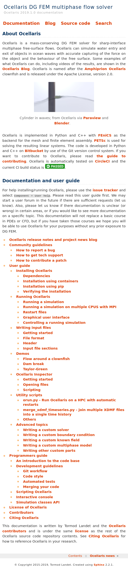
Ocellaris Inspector (34, 374)
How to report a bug (35, 250)
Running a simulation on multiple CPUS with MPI (69, 307)
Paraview (92, 118)
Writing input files (33, 328)
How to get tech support (39, 255)
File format (33, 338)
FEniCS (104, 135)
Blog (50, 23)
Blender (61, 123)
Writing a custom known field (51, 440)
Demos (22, 354)
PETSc (100, 140)
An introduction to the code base (48, 461)
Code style (33, 476)
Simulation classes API (38, 502)
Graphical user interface (46, 317)
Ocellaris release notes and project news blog (53, 240)
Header (30, 343)
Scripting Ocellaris (34, 492)
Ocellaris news (102, 556)
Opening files (35, 384)
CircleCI (102, 161)
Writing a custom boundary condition (59, 435)
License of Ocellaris (28, 507)
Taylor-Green (35, 369)
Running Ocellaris (33, 297)
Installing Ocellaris (34, 271)
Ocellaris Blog (16, 69)
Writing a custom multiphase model (57, 445)
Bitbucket (34, 151)
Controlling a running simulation (54, 323)
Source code (75, 23)
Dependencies (36, 276)
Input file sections (40, 348)
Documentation (21, 23)
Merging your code (41, 487)
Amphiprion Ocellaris (105, 69)
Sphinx (99, 564)
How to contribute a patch (41, 260)
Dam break (33, 364)
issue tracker (105, 190)
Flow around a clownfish (46, 359)
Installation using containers (50, 281)
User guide (19, 266)
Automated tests (39, 481)
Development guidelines (39, 466)
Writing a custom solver (46, 430)
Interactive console (34, 497)
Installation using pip (43, 286)
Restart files (35, 312)
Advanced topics (32, 425)
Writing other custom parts (49, 450)
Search (103, 23)
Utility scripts (29, 395)
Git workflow (35, 471)
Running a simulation (43, 302)
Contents (75, 556)
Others (29, 419)
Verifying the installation (47, 291)
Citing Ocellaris (24, 518)
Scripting (32, 390)
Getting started (38, 333)
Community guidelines (30, 245)
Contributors (21, 512)
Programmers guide (28, 455)
